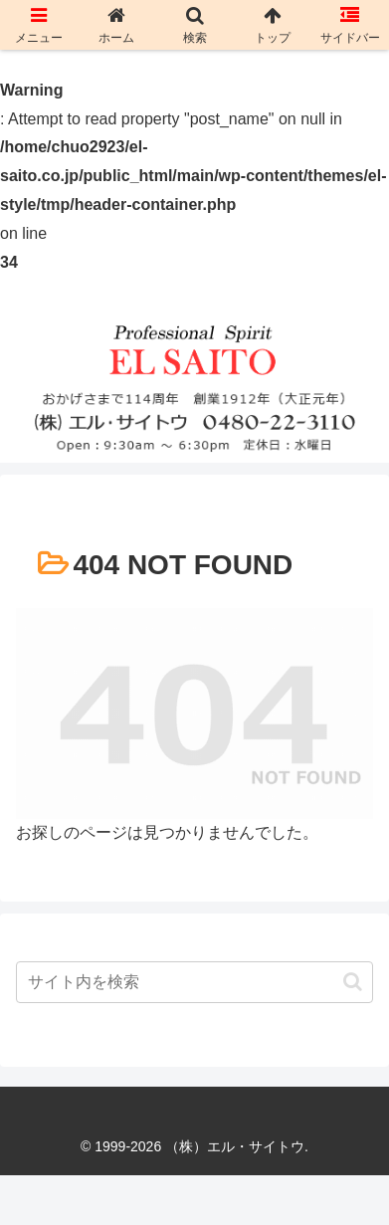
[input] (194, 982)
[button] (352, 981)
